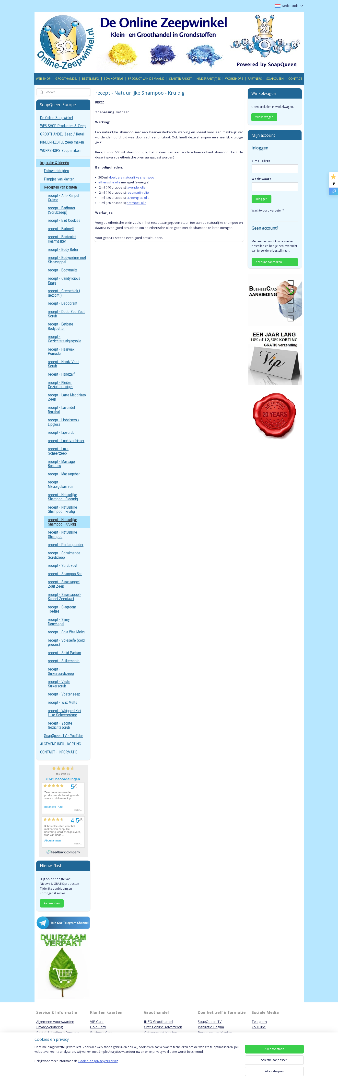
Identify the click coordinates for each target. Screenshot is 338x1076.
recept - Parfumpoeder (65, 544)
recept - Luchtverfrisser (66, 440)
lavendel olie (136, 187)
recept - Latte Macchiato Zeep (67, 397)
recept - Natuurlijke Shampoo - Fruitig (62, 509)
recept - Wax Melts (62, 702)
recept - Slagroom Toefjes (62, 609)
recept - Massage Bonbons (61, 463)
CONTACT (295, 79)
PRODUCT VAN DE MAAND (146, 79)
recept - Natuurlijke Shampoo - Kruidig (62, 522)
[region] (137, 1059)
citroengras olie (138, 197)
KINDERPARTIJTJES (209, 79)
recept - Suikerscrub (64, 661)
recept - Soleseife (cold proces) (66, 642)
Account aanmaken (269, 262)
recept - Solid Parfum (64, 652)
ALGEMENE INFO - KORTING (60, 744)
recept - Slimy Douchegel (59, 621)
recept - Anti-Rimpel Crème (63, 197)
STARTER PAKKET (180, 79)
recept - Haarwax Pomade (61, 351)
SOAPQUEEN (275, 79)
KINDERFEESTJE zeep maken (62, 142)
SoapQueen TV (209, 1021)
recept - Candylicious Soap (64, 280)
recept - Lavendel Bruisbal (61, 409)
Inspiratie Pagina (211, 1027)
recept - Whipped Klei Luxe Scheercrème (64, 712)
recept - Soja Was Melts (66, 632)
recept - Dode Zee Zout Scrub (66, 313)
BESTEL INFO (90, 79)
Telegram (259, 1021)
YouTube (259, 1027)
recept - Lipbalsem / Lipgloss (63, 422)
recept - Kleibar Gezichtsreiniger (60, 384)
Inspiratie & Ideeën (54, 162)
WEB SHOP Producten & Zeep (63, 125)
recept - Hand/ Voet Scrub (63, 364)
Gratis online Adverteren (163, 1027)
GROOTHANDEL (66, 79)
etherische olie (109, 182)
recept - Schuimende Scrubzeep (64, 555)
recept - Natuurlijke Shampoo (62, 534)
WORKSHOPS (234, 79)
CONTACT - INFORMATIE (58, 752)
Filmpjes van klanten (59, 179)
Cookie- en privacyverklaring (98, 1066)
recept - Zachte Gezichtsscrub (60, 725)
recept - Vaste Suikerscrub (59, 683)
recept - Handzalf (61, 374)
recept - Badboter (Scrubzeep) (61, 210)
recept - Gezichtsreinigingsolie (64, 338)
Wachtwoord (261, 179)
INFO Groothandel (158, 1021)
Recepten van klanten (60, 187)
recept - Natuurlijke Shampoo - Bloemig (63, 497)
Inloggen (262, 199)
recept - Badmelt (61, 228)
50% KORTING (113, 79)
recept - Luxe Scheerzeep (58, 451)
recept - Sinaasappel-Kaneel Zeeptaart (64, 596)
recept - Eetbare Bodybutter (60, 326)
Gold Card (98, 1027)
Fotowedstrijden (56, 170)
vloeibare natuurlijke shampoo (131, 177)
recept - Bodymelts (63, 270)
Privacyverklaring (49, 1027)
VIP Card (97, 1021)
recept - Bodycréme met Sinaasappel (67, 259)
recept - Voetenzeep (64, 694)
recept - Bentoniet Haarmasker (62, 239)
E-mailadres (261, 161)
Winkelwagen (264, 117)
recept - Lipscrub (61, 432)
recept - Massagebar (64, 474)
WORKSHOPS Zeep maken (60, 150)
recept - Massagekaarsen (60, 484)
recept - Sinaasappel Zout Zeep (64, 584)
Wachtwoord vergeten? (268, 210)
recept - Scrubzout (62, 565)
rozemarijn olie (138, 192)
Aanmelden (52, 903)
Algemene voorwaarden (55, 1021)
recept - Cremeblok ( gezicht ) (64, 293)
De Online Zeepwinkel (56, 117)
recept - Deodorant (62, 303)
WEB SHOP (43, 79)
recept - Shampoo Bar (65, 574)
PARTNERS (255, 79)
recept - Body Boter (63, 249)
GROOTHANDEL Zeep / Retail (62, 134)
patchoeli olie (136, 203)
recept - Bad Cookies (64, 220)
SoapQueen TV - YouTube (63, 735)
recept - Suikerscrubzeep (61, 671)
